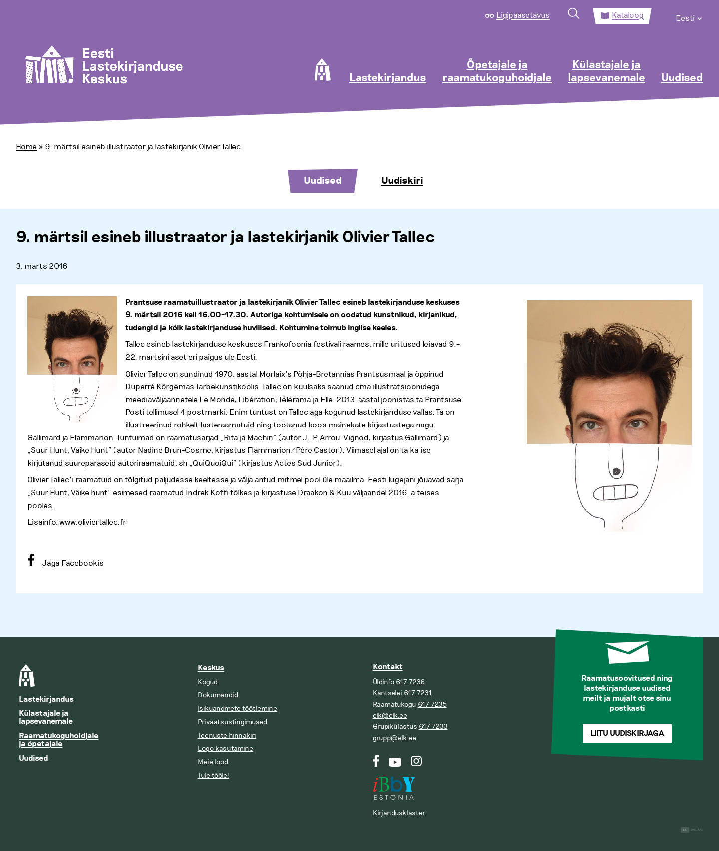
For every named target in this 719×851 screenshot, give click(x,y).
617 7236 (410, 682)
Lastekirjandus (387, 78)
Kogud (208, 682)
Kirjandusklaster (399, 813)
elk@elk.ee (390, 715)
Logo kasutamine (225, 748)
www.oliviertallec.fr (92, 522)
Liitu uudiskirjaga (627, 733)
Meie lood (213, 762)
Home (26, 147)
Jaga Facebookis (73, 563)
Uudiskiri (402, 180)
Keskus (211, 668)
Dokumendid (218, 695)
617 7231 (418, 693)
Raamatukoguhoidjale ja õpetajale (58, 740)
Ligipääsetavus (523, 15)
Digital (692, 830)
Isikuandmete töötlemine (237, 708)
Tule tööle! (213, 775)
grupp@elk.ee (394, 738)
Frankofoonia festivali (302, 344)
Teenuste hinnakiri (227, 735)
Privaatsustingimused (232, 722)
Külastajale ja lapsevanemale (606, 72)
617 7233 (433, 726)
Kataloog (628, 15)
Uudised (682, 78)
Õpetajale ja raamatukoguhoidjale (497, 72)
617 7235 (432, 704)
